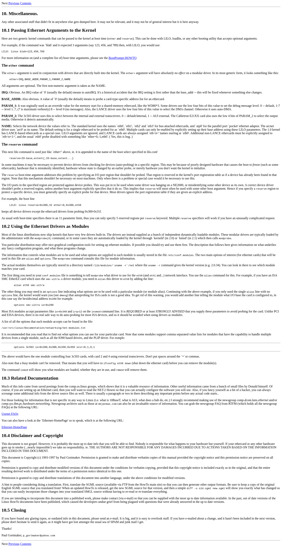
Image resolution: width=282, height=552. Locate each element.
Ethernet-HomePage (14, 431)
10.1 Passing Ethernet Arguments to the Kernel (49, 30)
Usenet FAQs (10, 418)
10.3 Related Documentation (30, 382)
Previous (13, 3)
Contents (25, 3)
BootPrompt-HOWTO (122, 58)
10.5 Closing (14, 514)
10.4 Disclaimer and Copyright (32, 440)
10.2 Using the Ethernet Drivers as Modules (45, 228)
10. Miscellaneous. (20, 13)
